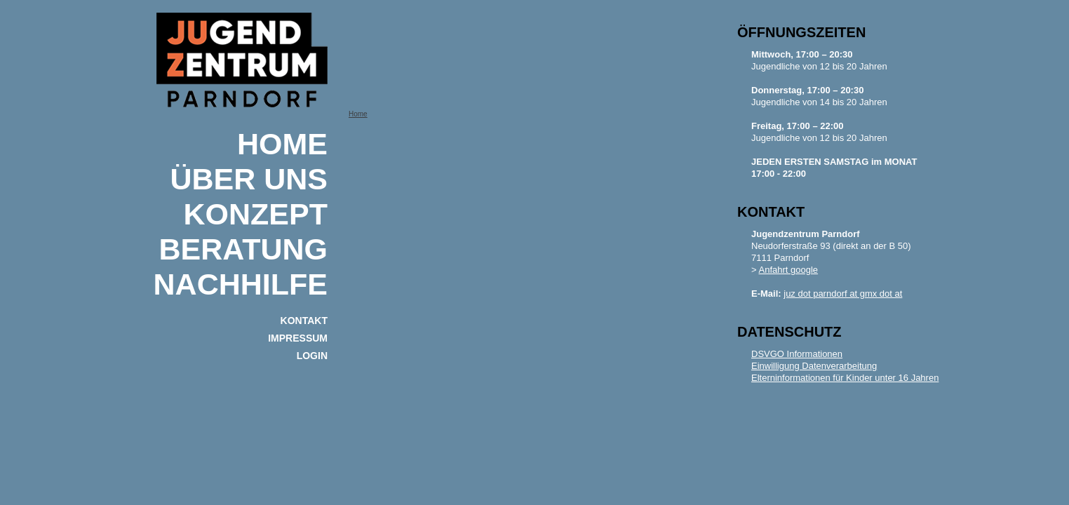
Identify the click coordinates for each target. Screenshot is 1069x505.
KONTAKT (304, 320)
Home (282, 144)
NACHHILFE (241, 284)
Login (312, 355)
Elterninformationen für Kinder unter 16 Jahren (845, 377)
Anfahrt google (789, 269)
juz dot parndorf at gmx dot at (843, 293)
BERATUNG (243, 249)
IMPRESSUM (298, 338)
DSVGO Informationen (796, 354)
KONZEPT (256, 214)
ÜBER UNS (249, 179)
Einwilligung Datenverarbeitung (814, 366)
